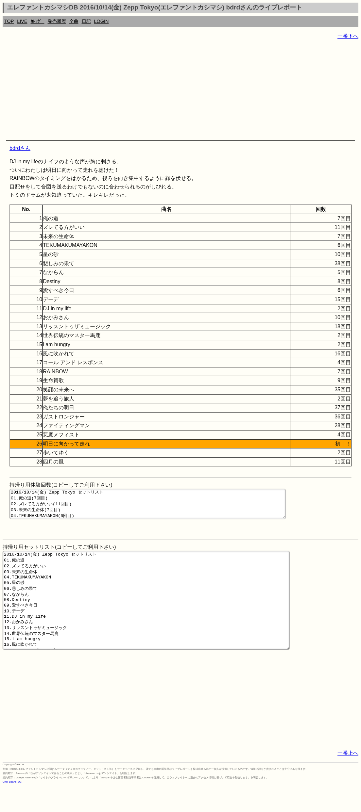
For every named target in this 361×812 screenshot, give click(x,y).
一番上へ (347, 778)
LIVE (22, 21)
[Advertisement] (180, 91)
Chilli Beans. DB (12, 807)
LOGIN (101, 21)
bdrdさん (19, 148)
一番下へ (347, 36)
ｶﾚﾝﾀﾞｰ (37, 21)
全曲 (73, 21)
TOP (9, 21)
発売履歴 (57, 21)
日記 (86, 21)
